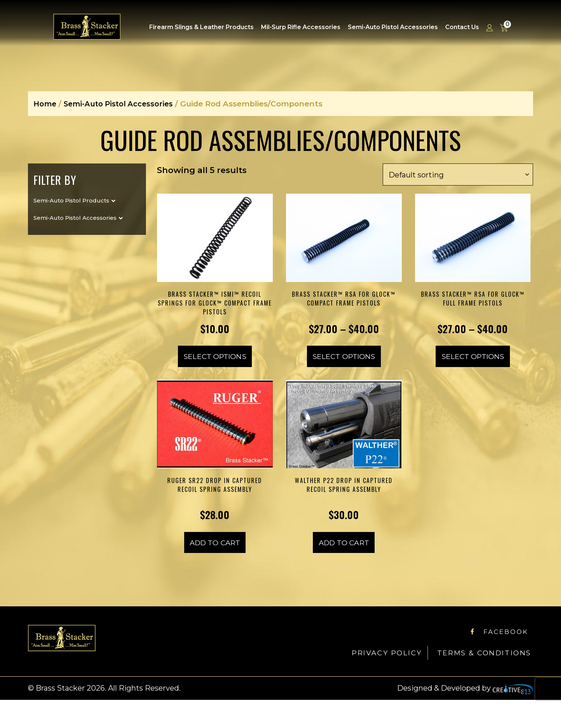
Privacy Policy (373, 657)
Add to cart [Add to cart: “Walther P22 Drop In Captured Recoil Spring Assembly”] (344, 547)
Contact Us (462, 27)
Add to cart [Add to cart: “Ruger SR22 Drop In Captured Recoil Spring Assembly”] (215, 547)
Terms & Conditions (479, 657)
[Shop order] (458, 174)
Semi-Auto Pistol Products (71, 200)
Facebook (496, 636)
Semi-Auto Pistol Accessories (393, 27)
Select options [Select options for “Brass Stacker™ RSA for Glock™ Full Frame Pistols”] (472, 359)
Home (45, 103)
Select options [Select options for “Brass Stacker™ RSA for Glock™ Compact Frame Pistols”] (344, 359)
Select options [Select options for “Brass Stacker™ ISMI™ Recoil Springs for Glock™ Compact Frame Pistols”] (215, 359)
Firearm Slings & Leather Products (201, 27)
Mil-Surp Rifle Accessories (300, 27)
